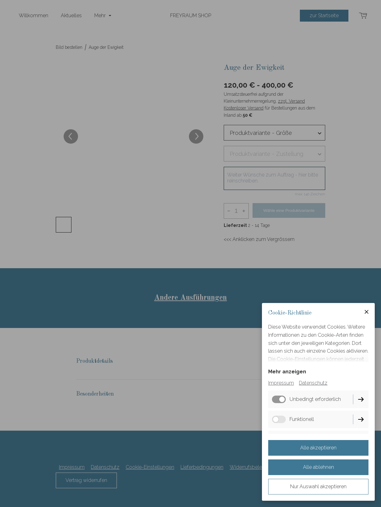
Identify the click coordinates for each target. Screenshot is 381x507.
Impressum (281, 383)
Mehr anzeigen (287, 372)
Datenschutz (313, 383)
